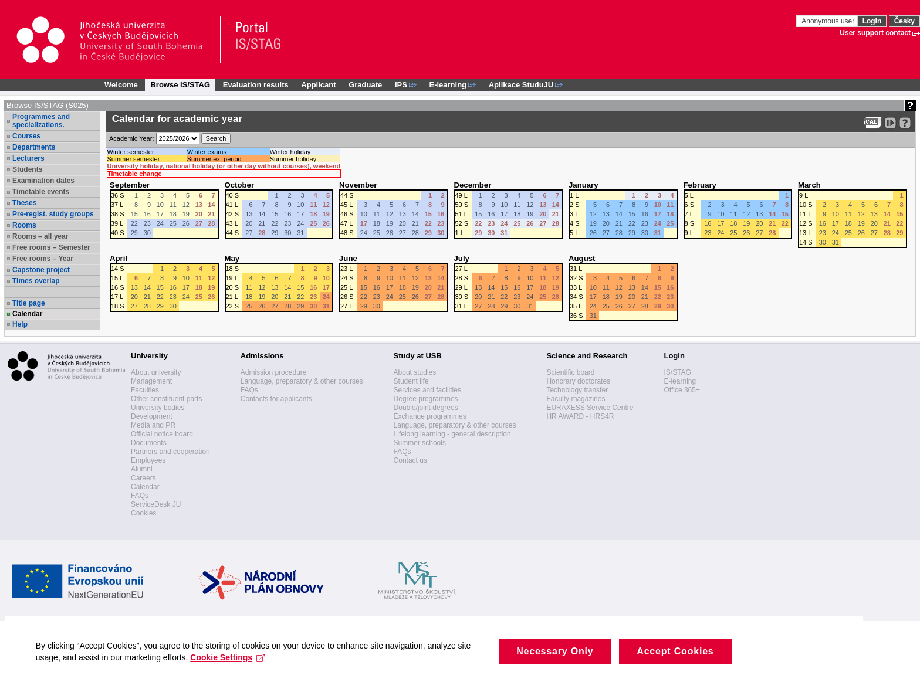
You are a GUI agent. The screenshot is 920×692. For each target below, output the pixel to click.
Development (151, 416)
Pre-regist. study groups (53, 214)
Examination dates (43, 181)
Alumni (142, 469)
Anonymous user (828, 21)
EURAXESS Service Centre (589, 407)
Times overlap (35, 281)
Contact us (410, 460)
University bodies (157, 407)
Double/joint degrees (426, 407)
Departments (33, 147)
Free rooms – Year (42, 259)
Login (872, 21)
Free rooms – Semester (51, 247)
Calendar (27, 314)
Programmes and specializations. (41, 121)
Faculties (145, 390)
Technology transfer (577, 390)
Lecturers (28, 158)
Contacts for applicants (276, 399)
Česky (904, 21)
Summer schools (420, 443)
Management (151, 381)
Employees (148, 460)
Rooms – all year (40, 236)
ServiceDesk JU (156, 504)
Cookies (143, 513)
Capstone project (41, 270)
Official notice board (162, 434)
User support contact (875, 33)
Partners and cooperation (170, 451)
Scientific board (570, 372)
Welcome (121, 84)
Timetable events (40, 192)
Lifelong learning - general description (452, 434)
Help (20, 324)
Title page (28, 303)
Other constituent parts (166, 399)
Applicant (318, 84)
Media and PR (153, 425)
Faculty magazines (575, 399)
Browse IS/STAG (180, 84)
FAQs (139, 495)
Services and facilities (427, 390)
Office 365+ (682, 390)
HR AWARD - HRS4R (580, 416)
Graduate (365, 84)
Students (27, 169)
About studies (415, 372)
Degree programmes (426, 399)
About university (156, 372)
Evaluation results (256, 84)
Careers (143, 478)
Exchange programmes (430, 416)
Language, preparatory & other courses (302, 381)
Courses (26, 136)
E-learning (680, 381)
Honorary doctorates (578, 381)
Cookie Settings (233, 674)
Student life (411, 381)
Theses (24, 203)
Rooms (24, 225)
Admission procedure (274, 372)
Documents (149, 443)
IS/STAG (677, 372)
